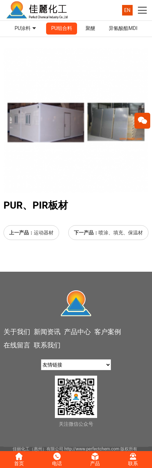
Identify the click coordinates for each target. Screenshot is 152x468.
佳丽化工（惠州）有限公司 (38, 449)
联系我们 (47, 345)
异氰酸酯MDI (123, 28)
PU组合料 (61, 28)
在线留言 (17, 345)
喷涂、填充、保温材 (121, 232)
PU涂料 (26, 29)
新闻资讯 (47, 332)
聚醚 (90, 28)
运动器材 (43, 232)
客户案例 (107, 332)
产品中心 (77, 332)
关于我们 (17, 332)
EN (127, 10)
